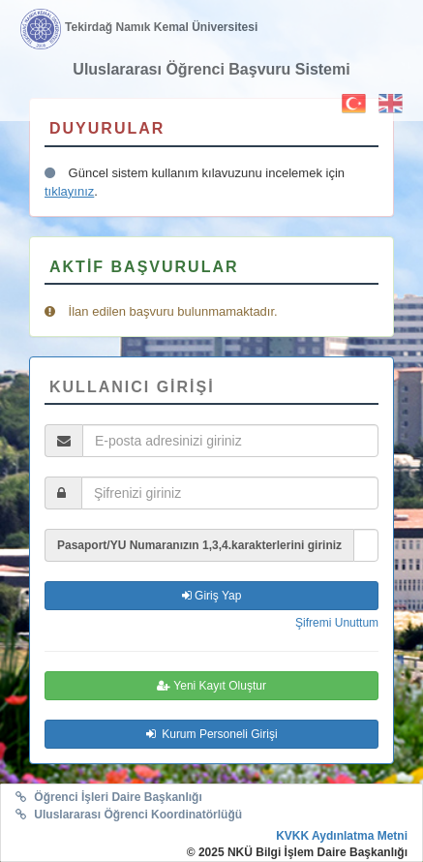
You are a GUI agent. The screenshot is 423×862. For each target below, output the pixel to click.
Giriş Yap (212, 595)
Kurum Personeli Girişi (212, 734)
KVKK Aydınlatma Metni (342, 836)
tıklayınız (69, 191)
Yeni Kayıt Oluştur (211, 686)
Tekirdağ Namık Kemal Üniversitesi (161, 27)
